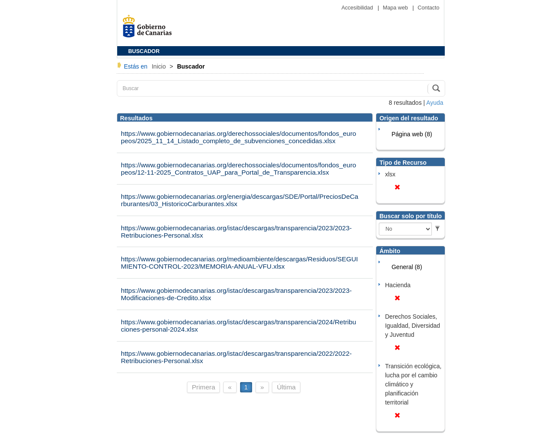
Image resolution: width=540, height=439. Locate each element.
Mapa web (396, 8)
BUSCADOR (144, 51)
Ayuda (434, 102)
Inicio (160, 66)
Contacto (428, 8)
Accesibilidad (358, 8)
